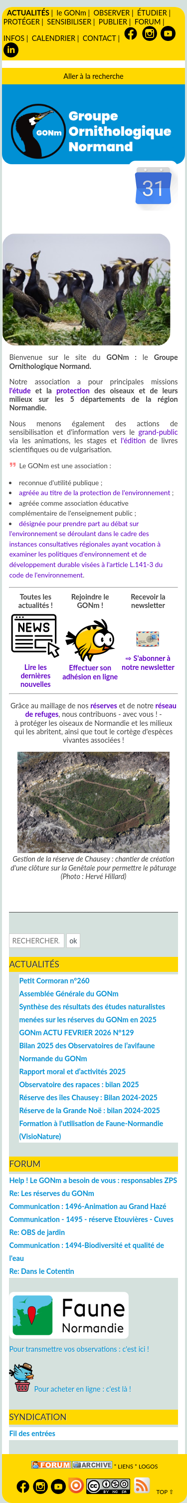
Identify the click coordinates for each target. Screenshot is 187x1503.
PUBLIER (113, 21)
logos (148, 1466)
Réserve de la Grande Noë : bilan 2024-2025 (89, 1110)
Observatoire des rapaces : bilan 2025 (79, 1084)
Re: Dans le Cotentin (41, 1271)
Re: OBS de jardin (37, 1232)
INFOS (13, 38)
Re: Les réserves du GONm (51, 1193)
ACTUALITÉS (28, 12)
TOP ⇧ (163, 1492)
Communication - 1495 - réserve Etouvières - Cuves (91, 1219)
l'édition (133, 440)
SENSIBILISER (69, 21)
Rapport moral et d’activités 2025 (72, 1071)
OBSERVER (112, 12)
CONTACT (99, 38)
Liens (125, 1466)
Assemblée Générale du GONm (68, 993)
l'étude (19, 390)
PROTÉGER (21, 21)
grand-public (158, 432)
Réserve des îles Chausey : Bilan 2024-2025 (88, 1097)
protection (73, 390)
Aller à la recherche (93, 76)
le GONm (71, 12)
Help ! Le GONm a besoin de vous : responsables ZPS (93, 1180)
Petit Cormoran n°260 (54, 980)
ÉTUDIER (152, 12)
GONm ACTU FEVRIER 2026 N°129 (76, 1032)
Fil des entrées (32, 1433)
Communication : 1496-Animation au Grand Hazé (87, 1206)
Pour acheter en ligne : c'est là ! (70, 1389)
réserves (103, 705)
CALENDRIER (53, 38)
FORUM (148, 21)
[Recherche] (36, 940)
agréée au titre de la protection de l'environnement (94, 492)
